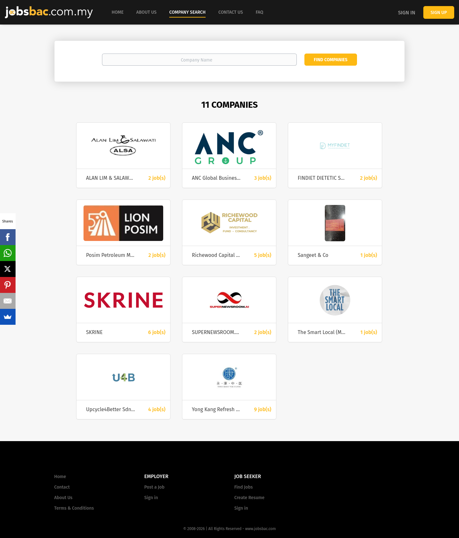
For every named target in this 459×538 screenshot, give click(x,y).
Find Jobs (243, 487)
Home (60, 476)
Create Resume (249, 497)
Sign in (406, 13)
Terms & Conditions (74, 508)
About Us (63, 497)
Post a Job (154, 487)
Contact (62, 487)
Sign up (439, 12)
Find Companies (330, 59)
